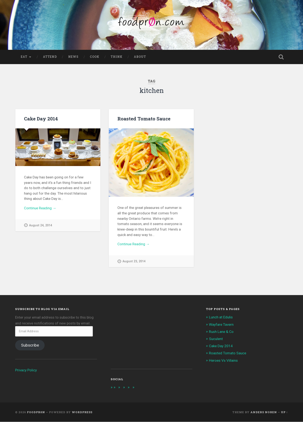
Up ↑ (284, 412)
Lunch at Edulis (221, 317)
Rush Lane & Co (221, 332)
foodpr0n (36, 412)
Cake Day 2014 (41, 119)
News (73, 57)
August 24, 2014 (40, 225)
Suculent (216, 339)
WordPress (82, 412)
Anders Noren (263, 412)
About (140, 57)
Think (116, 57)
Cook (94, 57)
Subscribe (30, 345)
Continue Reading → (40, 208)
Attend (50, 57)
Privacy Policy (26, 370)
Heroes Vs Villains (223, 361)
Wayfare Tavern (221, 325)
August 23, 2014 (133, 261)
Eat (24, 57)
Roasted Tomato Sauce (143, 119)
